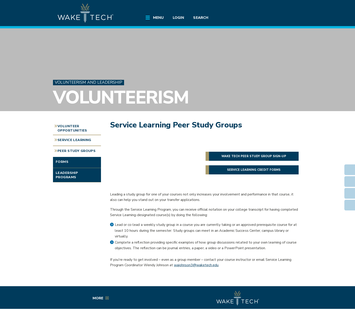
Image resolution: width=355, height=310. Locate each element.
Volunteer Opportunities (72, 128)
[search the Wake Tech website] (276, 7)
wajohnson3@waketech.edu (196, 265)
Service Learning (74, 140)
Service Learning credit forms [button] (254, 170)
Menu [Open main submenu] (158, 17)
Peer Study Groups (77, 151)
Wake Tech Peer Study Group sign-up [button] (253, 156)
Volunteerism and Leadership (88, 82)
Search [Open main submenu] (200, 17)
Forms (62, 161)
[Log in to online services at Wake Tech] (289, 7)
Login (178, 17)
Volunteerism (121, 97)
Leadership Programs (67, 175)
